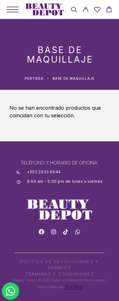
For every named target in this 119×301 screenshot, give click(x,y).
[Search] (73, 11)
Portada (34, 78)
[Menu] (12, 9)
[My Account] (85, 11)
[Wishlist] (97, 11)
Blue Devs (73, 287)
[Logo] (44, 9)
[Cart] (109, 10)
